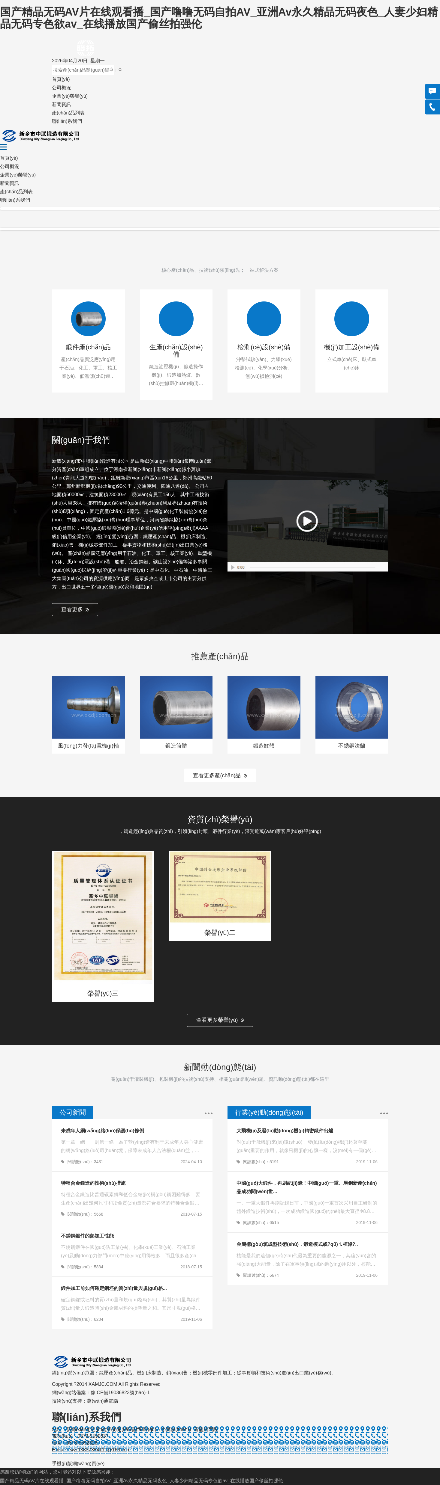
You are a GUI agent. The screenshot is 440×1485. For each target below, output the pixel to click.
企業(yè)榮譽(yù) (70, 96)
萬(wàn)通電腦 (102, 1400)
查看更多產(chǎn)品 (220, 776)
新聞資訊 (61, 104)
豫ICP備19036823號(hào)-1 (120, 1392)
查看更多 (75, 610)
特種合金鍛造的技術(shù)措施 (93, 1183)
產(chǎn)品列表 (68, 112)
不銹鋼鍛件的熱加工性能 (87, 1235)
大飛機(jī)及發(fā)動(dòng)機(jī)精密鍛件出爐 (285, 1130)
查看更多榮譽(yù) (220, 1020)
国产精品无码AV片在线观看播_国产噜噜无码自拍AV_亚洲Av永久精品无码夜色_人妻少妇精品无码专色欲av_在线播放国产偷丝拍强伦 (219, 18)
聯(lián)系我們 (67, 121)
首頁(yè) (61, 79)
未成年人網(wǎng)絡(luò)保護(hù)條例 (102, 1130)
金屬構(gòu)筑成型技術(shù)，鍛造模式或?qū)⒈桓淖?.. (297, 1244)
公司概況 (61, 87)
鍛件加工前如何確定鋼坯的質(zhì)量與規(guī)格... (114, 1288)
